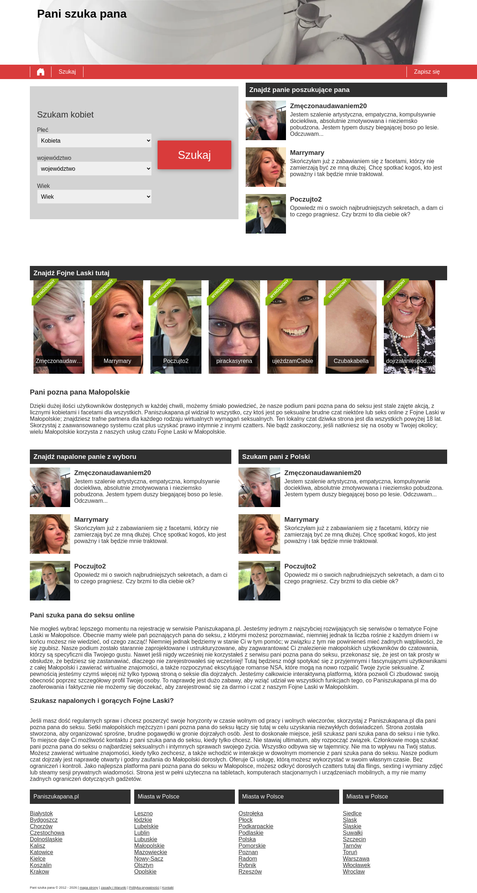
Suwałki (353, 833)
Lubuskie (145, 839)
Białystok (41, 813)
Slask (350, 820)
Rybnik (247, 865)
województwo (54, 158)
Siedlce (352, 813)
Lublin (142, 833)
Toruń (350, 852)
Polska (247, 839)
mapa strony (89, 887)
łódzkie (143, 820)
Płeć (42, 130)
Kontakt (168, 887)
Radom (247, 859)
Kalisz (37, 846)
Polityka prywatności (144, 887)
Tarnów (352, 846)
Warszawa (356, 859)
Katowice (41, 852)
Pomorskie (252, 846)
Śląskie (352, 826)
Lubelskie (146, 826)
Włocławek (356, 865)
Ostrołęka (250, 813)
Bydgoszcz (44, 820)
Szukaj (67, 72)
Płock (245, 820)
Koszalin (40, 865)
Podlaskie (250, 833)
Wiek (43, 186)
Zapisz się (427, 72)
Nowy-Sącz (148, 859)
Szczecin (354, 839)
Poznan (248, 852)
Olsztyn (143, 865)
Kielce (38, 859)
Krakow (39, 872)
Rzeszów (250, 872)
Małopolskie (149, 846)
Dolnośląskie (46, 839)
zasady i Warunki (113, 887)
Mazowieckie (150, 852)
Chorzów (41, 826)
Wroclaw (354, 872)
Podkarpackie (255, 826)
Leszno (143, 813)
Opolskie (145, 872)
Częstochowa (47, 833)
